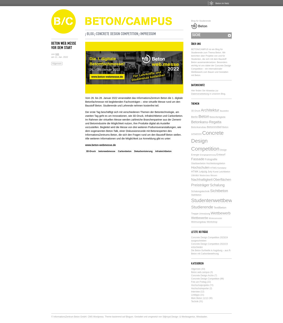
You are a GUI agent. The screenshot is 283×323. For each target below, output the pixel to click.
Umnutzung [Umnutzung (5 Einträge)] (204, 213)
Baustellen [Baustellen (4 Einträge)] (224, 111)
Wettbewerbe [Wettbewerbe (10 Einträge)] (199, 217)
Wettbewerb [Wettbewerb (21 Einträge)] (220, 213)
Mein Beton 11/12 (199, 298)
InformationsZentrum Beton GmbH (69, 316)
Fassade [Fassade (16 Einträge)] (197, 159)
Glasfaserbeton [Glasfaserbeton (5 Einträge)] (198, 163)
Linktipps (195, 295)
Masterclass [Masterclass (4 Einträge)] (205, 175)
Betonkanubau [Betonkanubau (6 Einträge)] (198, 127)
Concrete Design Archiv (202, 275)
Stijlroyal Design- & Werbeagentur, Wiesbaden (185, 316)
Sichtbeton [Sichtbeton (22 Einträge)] (219, 191)
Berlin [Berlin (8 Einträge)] (194, 116)
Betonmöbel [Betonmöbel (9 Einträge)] (214, 126)
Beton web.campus (200, 272)
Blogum (129, 316)
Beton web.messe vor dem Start (63, 46)
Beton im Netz (222, 3)
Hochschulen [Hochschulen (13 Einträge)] (200, 167)
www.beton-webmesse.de (100, 145)
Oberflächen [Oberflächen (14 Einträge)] (222, 179)
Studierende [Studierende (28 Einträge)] (202, 207)
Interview (195, 291)
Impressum (148, 34)
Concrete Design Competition (117, 34)
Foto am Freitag (198, 282)
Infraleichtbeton (163, 151)
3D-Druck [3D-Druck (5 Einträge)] (195, 111)
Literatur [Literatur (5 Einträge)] (195, 175)
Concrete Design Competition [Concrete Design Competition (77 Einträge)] (207, 141)
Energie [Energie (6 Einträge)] (195, 154)
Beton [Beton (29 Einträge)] (204, 116)
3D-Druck (91, 151)
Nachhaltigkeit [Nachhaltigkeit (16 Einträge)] (202, 179)
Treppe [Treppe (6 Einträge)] (195, 213)
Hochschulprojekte (200, 285)
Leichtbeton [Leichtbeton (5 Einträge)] (224, 171)
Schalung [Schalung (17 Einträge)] (217, 185)
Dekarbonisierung (143, 151)
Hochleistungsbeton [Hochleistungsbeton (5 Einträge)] (215, 163)
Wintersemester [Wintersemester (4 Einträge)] (215, 218)
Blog (90, 34)
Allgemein (57, 63)
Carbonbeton (125, 151)
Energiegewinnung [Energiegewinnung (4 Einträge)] (208, 155)
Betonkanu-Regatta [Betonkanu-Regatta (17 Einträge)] (206, 122)
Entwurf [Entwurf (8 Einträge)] (220, 154)
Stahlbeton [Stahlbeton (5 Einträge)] (196, 195)
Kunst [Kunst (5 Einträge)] (215, 171)
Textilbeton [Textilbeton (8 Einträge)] (220, 207)
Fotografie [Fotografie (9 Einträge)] (211, 159)
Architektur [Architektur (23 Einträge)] (210, 110)
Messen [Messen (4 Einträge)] (213, 175)
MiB (57, 54)
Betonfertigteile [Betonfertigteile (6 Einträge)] (218, 117)
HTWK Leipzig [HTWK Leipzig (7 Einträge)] (199, 171)
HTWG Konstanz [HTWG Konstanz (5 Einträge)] (218, 168)
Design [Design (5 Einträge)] (223, 150)
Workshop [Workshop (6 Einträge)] (212, 221)
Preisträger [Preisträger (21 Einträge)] (200, 185)
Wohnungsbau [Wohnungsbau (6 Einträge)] (198, 221)
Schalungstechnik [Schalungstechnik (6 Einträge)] (200, 191)
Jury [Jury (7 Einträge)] (210, 171)
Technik (195, 301)
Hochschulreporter (200, 288)
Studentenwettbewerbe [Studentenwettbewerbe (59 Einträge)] (216, 200)
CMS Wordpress (96, 316)
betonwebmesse (106, 151)
